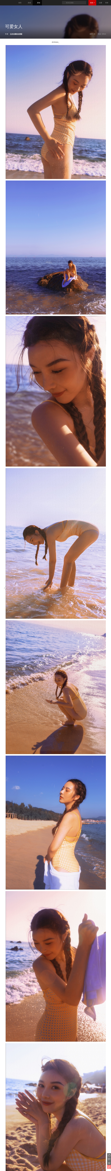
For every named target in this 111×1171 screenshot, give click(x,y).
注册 (100, 3)
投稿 (92, 3)
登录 (106, 3)
